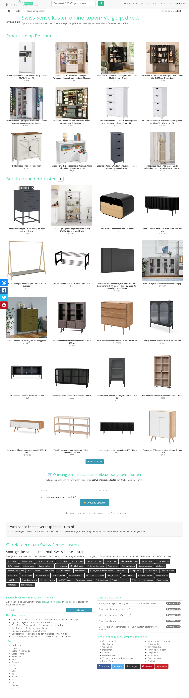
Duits (14, 670)
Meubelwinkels (109, 655)
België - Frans (18, 653)
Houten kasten (162, 575)
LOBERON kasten (65, 580)
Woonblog (107, 647)
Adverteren (153, 655)
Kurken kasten (81, 571)
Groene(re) (28, 3)
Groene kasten (163, 561)
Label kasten (49, 571)
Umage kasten (113, 575)
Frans (14, 648)
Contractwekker (19, 633)
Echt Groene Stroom (21, 625)
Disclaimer (107, 649)
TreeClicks (16, 619)
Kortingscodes (154, 647)
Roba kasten (27, 575)
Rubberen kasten (45, 566)
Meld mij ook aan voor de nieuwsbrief (57, 497)
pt (13, 673)
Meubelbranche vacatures (159, 641)
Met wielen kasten (47, 580)
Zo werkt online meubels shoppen (118, 658)
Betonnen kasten (76, 575)
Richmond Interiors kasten (142, 580)
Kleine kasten (61, 566)
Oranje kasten (135, 571)
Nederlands (17, 645)
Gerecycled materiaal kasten (101, 571)
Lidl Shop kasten (42, 575)
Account (166, 3)
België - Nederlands (21, 651)
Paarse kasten (111, 561)
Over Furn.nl (107, 644)
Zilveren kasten (27, 561)
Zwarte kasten (162, 580)
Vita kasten (160, 566)
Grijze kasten (63, 561)
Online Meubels (109, 641)
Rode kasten (113, 566)
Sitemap (106, 652)
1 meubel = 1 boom (157, 649)
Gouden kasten (151, 571)
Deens (15, 685)
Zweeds (15, 662)
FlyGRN (15, 622)
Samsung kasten (58, 575)
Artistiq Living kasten (96, 566)
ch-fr (14, 668)
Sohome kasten (27, 585)
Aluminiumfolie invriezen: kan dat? (140, 621)
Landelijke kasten (65, 571)
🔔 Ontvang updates (94, 502)
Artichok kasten (102, 580)
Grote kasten (13, 575)
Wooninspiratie (154, 658)
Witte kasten (13, 585)
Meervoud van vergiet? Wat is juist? (140, 615)
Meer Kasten (94, 461)
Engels (15, 676)
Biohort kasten (129, 575)
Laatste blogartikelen (110, 597)
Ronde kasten (77, 561)
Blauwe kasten (147, 561)
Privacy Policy (108, 661)
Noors (15, 659)
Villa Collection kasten (95, 575)
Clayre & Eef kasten (94, 561)
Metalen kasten (29, 566)
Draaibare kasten (145, 575)
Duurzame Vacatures (21, 631)
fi (12, 679)
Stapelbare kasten (29, 580)
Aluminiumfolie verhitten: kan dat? (140, 609)
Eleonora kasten (128, 566)
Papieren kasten (167, 571)
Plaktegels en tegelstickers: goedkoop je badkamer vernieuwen (140, 603)
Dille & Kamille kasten (45, 561)
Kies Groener (18, 628)
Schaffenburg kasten (120, 580)
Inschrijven (79, 610)
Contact (151, 661)
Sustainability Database (22, 636)
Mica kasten (12, 561)
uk (13, 682)
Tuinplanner (153, 652)
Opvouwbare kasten (84, 580)
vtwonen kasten (34, 571)
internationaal (39, 631)
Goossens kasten (145, 566)
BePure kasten (13, 566)
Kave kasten (121, 571)
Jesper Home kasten (16, 571)
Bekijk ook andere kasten (35, 179)
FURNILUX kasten (77, 566)
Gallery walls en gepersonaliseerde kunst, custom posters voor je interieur (140, 628)
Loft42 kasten (13, 580)
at (13, 688)
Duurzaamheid (154, 644)
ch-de (14, 665)
